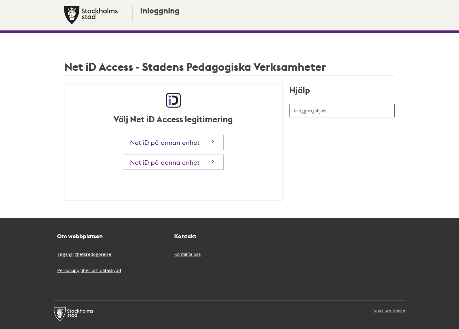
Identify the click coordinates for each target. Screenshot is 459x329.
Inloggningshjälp (310, 111)
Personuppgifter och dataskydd (89, 270)
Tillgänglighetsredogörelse (84, 254)
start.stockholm (389, 310)
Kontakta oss (187, 254)
